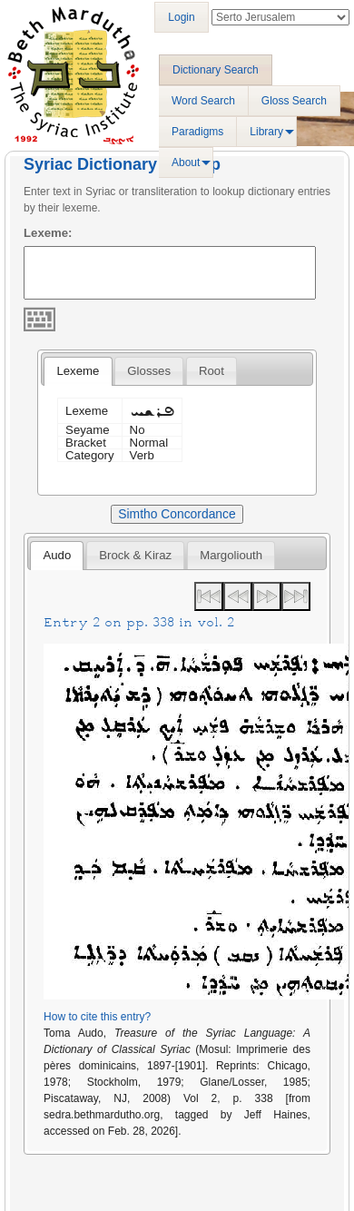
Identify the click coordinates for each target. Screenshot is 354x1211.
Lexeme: (48, 233)
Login (181, 17)
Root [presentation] (211, 371)
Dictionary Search (215, 70)
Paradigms (197, 131)
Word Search (203, 100)
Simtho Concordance (176, 514)
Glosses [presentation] (149, 371)
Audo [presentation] (57, 555)
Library (266, 131)
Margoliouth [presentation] (231, 555)
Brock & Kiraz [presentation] (135, 555)
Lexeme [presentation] (77, 371)
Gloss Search (294, 100)
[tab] (78, 371)
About (186, 162)
